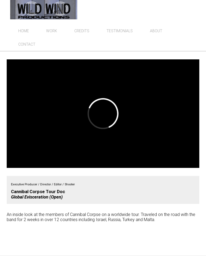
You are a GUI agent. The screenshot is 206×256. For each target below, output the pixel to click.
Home (23, 31)
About (156, 31)
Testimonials (119, 31)
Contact (26, 44)
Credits (81, 31)
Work (51, 31)
